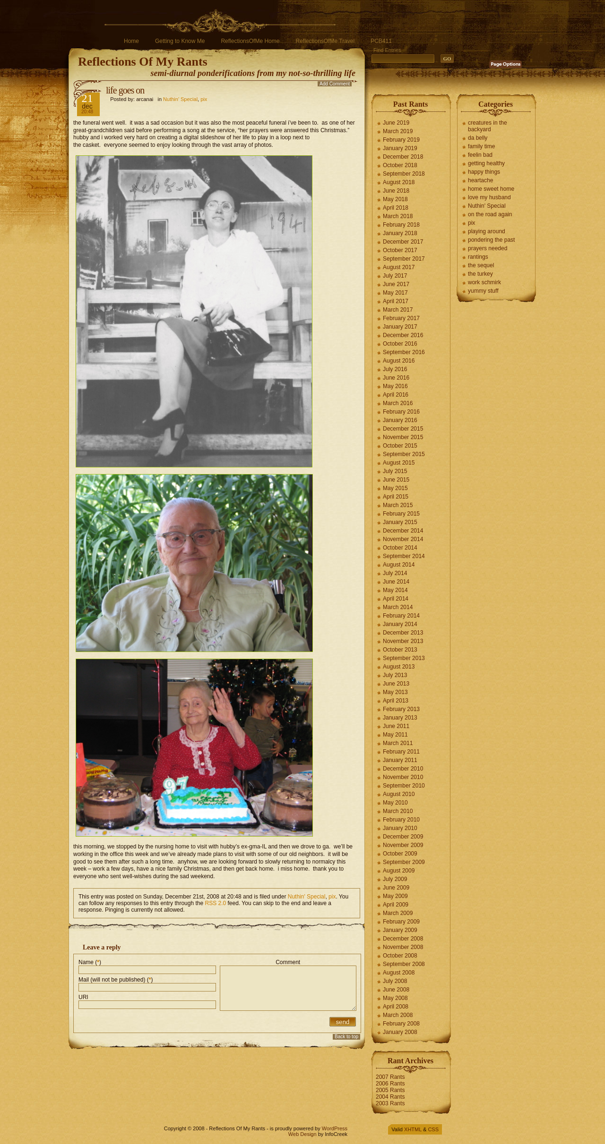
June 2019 (396, 122)
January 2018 (400, 233)
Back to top (346, 1036)
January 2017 (400, 326)
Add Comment (335, 83)
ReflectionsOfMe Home (250, 41)
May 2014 (395, 590)
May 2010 (395, 802)
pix (203, 99)
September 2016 (404, 352)
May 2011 (395, 734)
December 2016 (403, 335)
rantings (478, 257)
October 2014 (400, 547)
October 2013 (400, 649)
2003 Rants (390, 1103)
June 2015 (396, 479)
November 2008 (403, 947)
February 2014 (401, 615)
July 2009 (395, 879)
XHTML (413, 1129)
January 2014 (400, 624)
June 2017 (396, 284)
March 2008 (398, 1015)
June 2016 (396, 377)
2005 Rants (390, 1090)
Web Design (302, 1134)
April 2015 (395, 496)
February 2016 (401, 411)
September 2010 (404, 785)
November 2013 (403, 641)
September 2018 (404, 173)
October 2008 (400, 955)
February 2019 (401, 139)
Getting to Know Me (180, 41)
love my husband (489, 197)
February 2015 (401, 513)
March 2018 (398, 216)
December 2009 (403, 836)
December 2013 (403, 632)
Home (131, 41)
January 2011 (400, 760)
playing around (486, 231)
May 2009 (395, 896)
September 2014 (404, 556)
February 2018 (401, 224)
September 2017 (404, 258)
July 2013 (395, 675)
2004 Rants (390, 1096)
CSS (433, 1129)
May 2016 (395, 386)
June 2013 (396, 683)
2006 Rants (390, 1083)
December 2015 (403, 428)
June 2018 (396, 190)
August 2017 (399, 267)
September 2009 (404, 862)
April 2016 (395, 394)
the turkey (480, 274)
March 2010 (398, 811)
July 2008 (395, 981)
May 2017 (395, 292)
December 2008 (403, 938)
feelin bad (480, 155)
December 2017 (403, 241)
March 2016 (398, 403)
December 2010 (403, 768)
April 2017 (395, 301)
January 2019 (400, 148)
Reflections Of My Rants (142, 61)
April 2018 (395, 207)
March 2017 (398, 309)
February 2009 (401, 921)
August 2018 (399, 182)
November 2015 (403, 437)
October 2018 (400, 165)
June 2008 (396, 989)
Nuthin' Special (180, 99)
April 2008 (395, 1006)
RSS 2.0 (215, 903)
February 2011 (401, 751)
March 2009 (398, 913)
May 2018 (395, 199)
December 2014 (403, 530)
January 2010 (400, 828)
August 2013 (399, 666)
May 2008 (395, 998)
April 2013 (395, 700)
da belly (477, 138)
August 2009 (399, 870)
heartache (480, 180)
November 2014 (403, 539)
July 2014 (395, 573)
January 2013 (400, 717)
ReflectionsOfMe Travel (324, 41)
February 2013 (401, 709)
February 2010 (401, 819)
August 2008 (399, 972)
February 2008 (401, 1023)
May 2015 (395, 488)
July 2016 (395, 369)
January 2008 (400, 1032)
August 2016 (399, 360)
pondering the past (491, 240)
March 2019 (398, 131)
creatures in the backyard (487, 126)
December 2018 (403, 156)
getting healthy (486, 163)
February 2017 (401, 318)
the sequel (481, 265)
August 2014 (399, 564)
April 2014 (395, 598)
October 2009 (400, 853)
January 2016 (400, 420)
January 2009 (400, 930)
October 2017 (400, 250)
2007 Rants (390, 1077)
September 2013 (404, 658)
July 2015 (395, 471)
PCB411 (381, 41)
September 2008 (404, 964)
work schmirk (484, 282)
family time (481, 146)
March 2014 (398, 607)
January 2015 (400, 522)
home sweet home (491, 189)
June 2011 (396, 726)
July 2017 (395, 275)
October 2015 (400, 445)
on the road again (490, 214)
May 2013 (395, 692)
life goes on (125, 90)
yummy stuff (483, 291)
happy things (484, 172)
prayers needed (487, 248)
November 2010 (403, 777)
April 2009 (395, 904)
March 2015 (398, 505)
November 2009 (403, 845)
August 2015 (399, 462)
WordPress (334, 1128)
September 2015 (404, 454)
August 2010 (399, 794)
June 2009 (396, 887)
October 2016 (400, 343)
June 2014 (396, 581)
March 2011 (398, 743)
